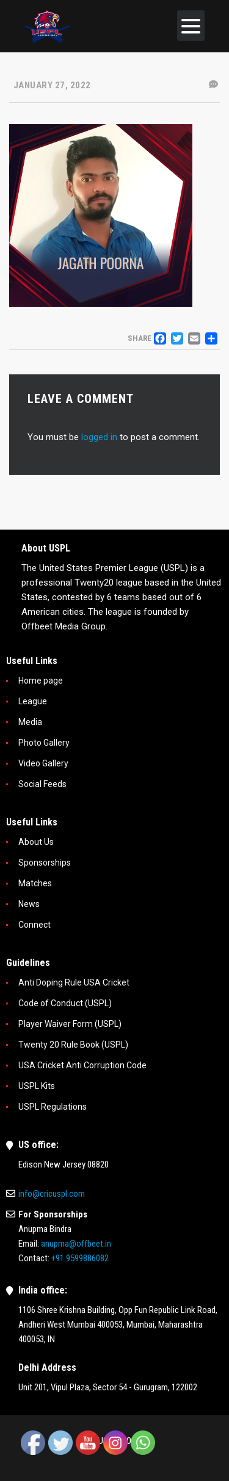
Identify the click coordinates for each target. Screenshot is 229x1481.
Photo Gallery (44, 743)
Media (30, 722)
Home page (40, 680)
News (29, 904)
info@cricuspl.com (51, 1193)
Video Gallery (43, 763)
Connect (34, 925)
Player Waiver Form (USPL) (70, 1024)
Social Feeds (42, 784)
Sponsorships (44, 862)
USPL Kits (36, 1086)
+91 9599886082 (80, 1258)
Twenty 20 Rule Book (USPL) (73, 1044)
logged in (99, 437)
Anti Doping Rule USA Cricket (73, 982)
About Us (36, 842)
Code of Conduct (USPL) (65, 1003)
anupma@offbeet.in (76, 1243)
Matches (35, 883)
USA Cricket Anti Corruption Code (82, 1065)
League (32, 701)
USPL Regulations (52, 1107)
